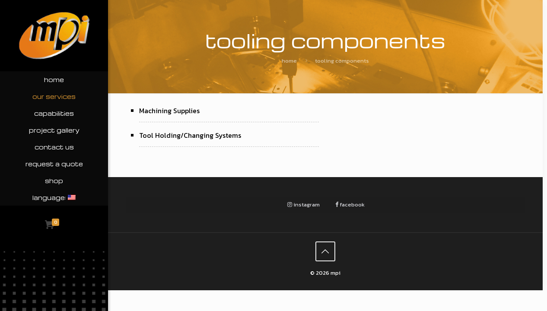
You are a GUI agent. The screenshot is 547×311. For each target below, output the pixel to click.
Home (289, 61)
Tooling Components (342, 61)
